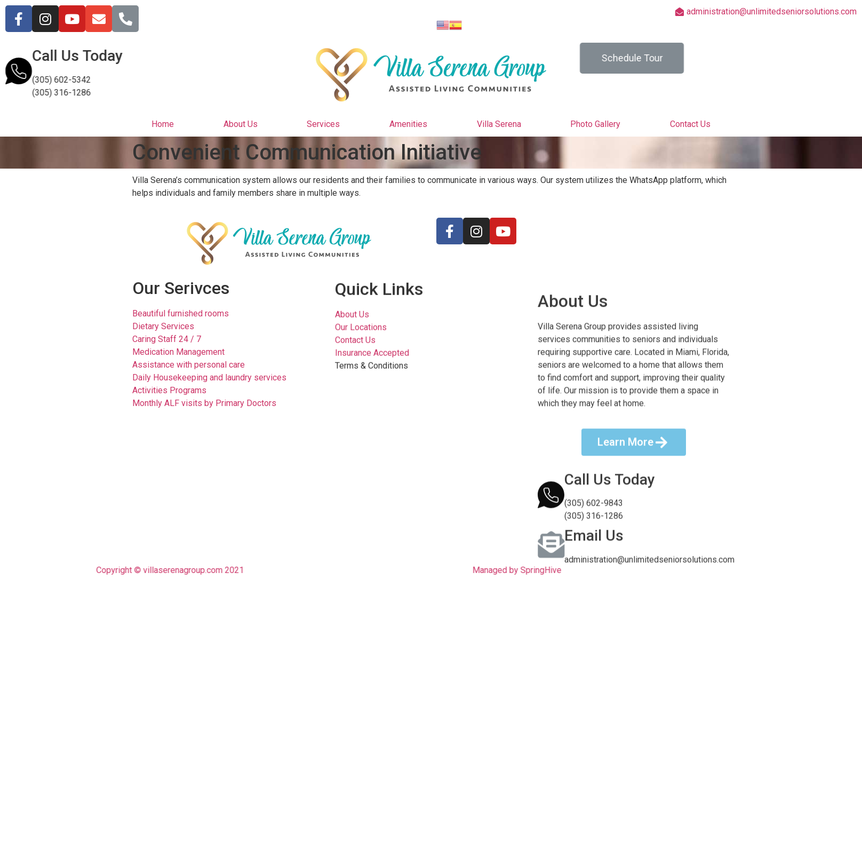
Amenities (408, 124)
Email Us (594, 680)
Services (323, 124)
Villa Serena (499, 124)
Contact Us (690, 124)
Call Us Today (67, 56)
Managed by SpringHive (480, 570)
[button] (642, 58)
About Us (241, 124)
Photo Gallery (595, 124)
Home (162, 124)
